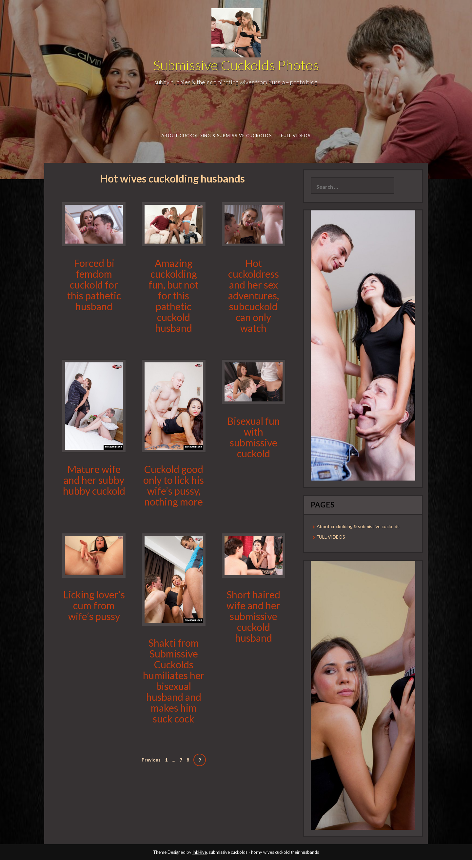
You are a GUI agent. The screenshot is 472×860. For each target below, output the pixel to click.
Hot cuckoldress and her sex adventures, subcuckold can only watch (253, 295)
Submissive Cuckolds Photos (236, 65)
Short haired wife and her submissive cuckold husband (253, 616)
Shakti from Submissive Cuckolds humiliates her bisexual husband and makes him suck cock (174, 680)
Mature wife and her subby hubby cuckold (94, 480)
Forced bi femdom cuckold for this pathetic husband (94, 284)
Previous (151, 760)
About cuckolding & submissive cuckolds (216, 135)
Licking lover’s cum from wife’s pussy (94, 605)
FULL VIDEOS (295, 135)
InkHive (199, 852)
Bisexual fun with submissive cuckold (253, 437)
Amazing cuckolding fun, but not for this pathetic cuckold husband (173, 295)
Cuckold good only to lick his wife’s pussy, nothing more (173, 485)
